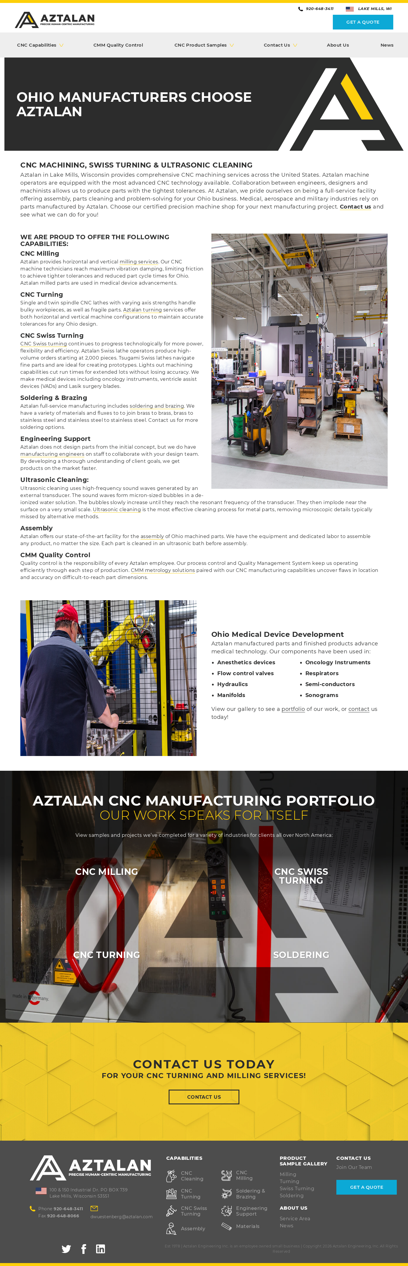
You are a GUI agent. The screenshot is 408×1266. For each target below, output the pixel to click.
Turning (289, 1181)
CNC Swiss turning (43, 344)
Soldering (292, 1195)
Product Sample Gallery (304, 1161)
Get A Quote (362, 22)
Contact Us (277, 45)
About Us (338, 45)
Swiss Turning (297, 1188)
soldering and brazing (157, 406)
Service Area (295, 1218)
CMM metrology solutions (163, 570)
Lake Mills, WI (368, 9)
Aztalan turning (142, 310)
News (387, 45)
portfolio (293, 709)
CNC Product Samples (201, 45)
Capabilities (184, 1158)
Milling (288, 1174)
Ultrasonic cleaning (117, 509)
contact (358, 709)
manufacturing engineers (52, 454)
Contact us (355, 207)
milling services (139, 262)
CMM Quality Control (118, 45)
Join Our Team (354, 1167)
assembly (152, 536)
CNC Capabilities (37, 45)
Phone (60, 1208)
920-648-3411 (316, 8)
